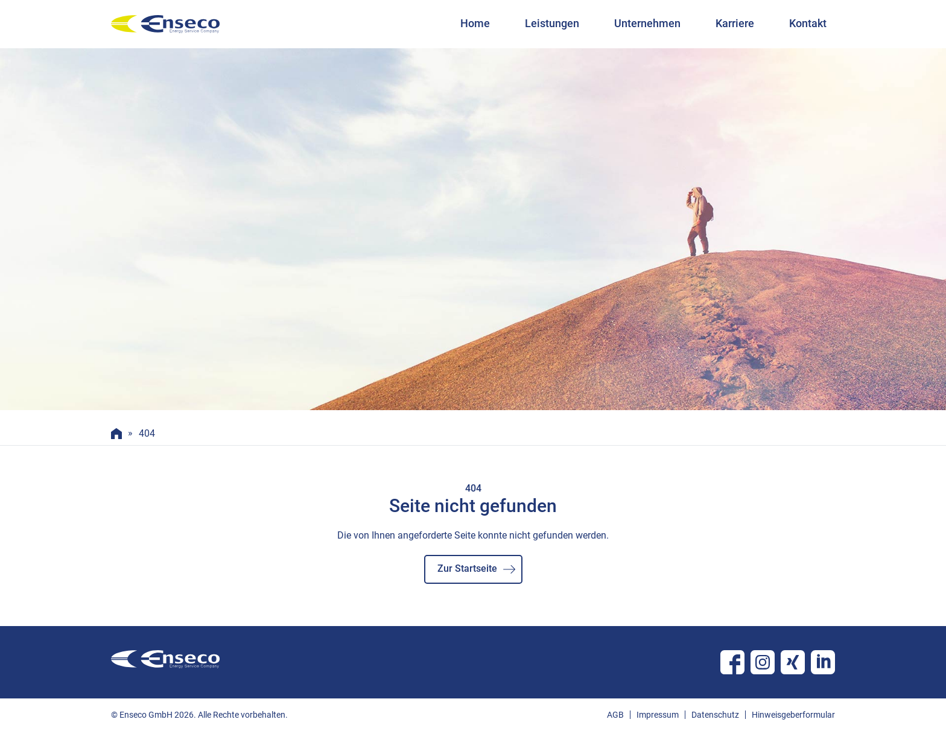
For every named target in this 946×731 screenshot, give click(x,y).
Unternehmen (647, 23)
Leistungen (552, 23)
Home (475, 23)
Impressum (657, 715)
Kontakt (808, 23)
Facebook (732, 662)
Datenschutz (715, 715)
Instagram (763, 662)
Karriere (735, 23)
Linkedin (823, 662)
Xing (793, 662)
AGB (615, 715)
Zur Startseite (467, 568)
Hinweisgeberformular (793, 715)
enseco (165, 24)
